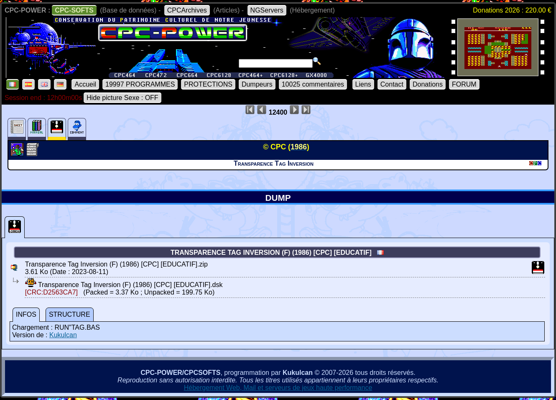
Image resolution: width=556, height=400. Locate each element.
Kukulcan (63, 334)
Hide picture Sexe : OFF (122, 97)
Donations (428, 84)
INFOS (26, 314)
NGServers (266, 10)
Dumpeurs (257, 84)
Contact (391, 84)
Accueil (85, 84)
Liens (363, 84)
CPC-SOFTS (74, 10)
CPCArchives (187, 10)
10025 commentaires (313, 84)
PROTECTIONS (208, 84)
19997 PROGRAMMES (140, 84)
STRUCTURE (69, 314)
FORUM (464, 84)
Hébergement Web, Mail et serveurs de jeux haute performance (278, 387)
